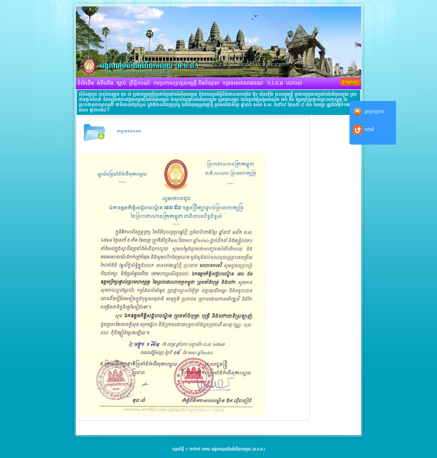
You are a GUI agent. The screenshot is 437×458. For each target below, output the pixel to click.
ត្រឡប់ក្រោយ (374, 111)
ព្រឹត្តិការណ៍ (139, 83)
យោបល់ (294, 83)
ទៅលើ (369, 129)
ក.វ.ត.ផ (275, 83)
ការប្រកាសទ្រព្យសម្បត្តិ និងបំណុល (186, 83)
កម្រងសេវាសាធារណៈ (243, 83)
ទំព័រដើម (85, 83)
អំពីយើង (105, 83)
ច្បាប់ (121, 83)
